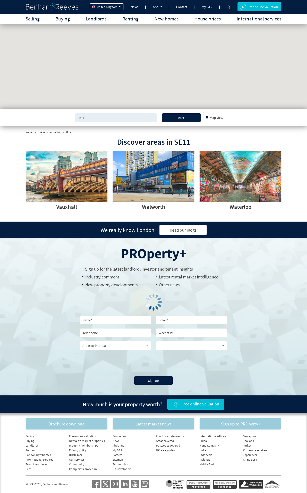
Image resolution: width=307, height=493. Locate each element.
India (203, 450)
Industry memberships (83, 445)
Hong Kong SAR (209, 445)
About (157, 7)
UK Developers (122, 469)
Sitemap (118, 459)
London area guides (49, 132)
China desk (250, 459)
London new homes (38, 455)
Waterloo (240, 206)
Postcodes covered (168, 445)
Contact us (119, 436)
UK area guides (165, 450)
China (203, 441)
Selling (33, 19)
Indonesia (206, 455)
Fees (28, 469)
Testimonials (121, 464)
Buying (62, 19)
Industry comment (102, 277)
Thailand (248, 441)
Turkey (247, 445)
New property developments (111, 285)
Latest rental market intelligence (188, 277)
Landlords (96, 19)
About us (118, 445)
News (134, 7)
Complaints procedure (83, 469)
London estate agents (170, 436)
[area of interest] (115, 345)
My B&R (207, 7)
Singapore (249, 436)
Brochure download (66, 424)
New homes (167, 19)
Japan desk (250, 455)
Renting (130, 19)
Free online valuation (259, 7)
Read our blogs (183, 230)
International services (259, 19)
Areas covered (165, 441)
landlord (132, 269)
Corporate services (255, 450)
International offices (213, 436)
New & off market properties (87, 441)
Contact (181, 7)
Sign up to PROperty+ (240, 424)
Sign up (153, 380)
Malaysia (205, 459)
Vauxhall (66, 206)
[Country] (191, 345)
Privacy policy (78, 450)
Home (29, 132)
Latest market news (154, 424)
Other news (169, 285)
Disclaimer (75, 455)
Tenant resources (36, 464)
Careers (117, 455)
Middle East (207, 464)
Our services (76, 459)
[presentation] (153, 362)
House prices (207, 19)
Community (76, 464)
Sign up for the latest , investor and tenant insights (139, 269)
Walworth (153, 206)
